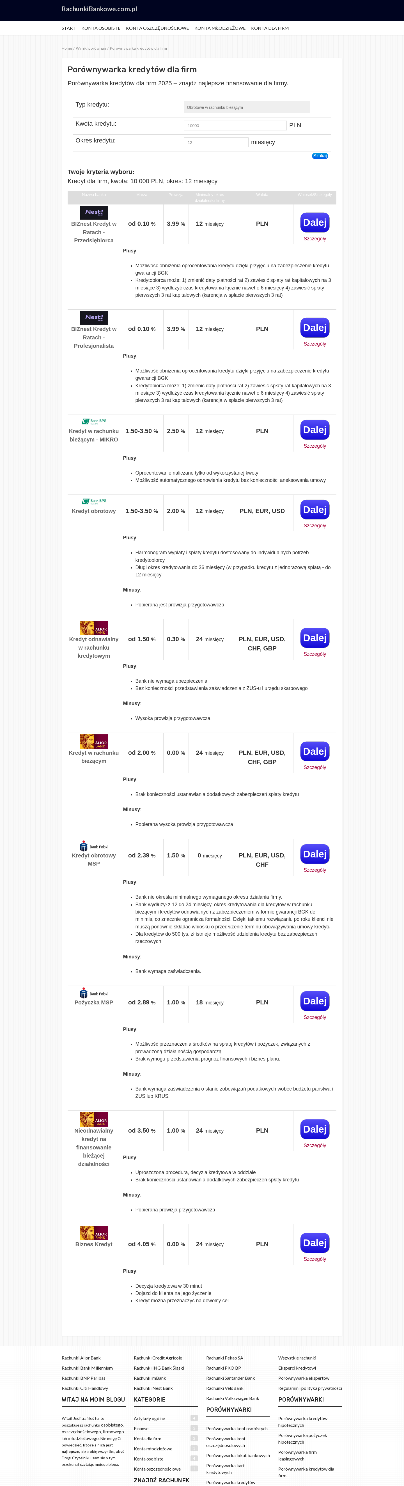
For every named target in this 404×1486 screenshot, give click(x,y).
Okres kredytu (94, 140)
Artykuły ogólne (149, 1418)
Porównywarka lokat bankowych (238, 1455)
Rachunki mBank (150, 1378)
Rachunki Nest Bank (153, 1388)
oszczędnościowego (81, 1431)
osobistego (112, 1424)
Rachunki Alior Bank (81, 1357)
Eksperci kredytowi (297, 1367)
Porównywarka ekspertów (303, 1378)
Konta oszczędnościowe (157, 28)
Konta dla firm (270, 28)
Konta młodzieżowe (219, 28)
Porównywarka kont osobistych (237, 1428)
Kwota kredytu (94, 124)
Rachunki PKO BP (223, 1367)
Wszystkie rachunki (297, 1357)
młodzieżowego (83, 1438)
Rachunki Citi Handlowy (85, 1388)
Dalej (315, 222)
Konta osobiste (100, 28)
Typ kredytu (91, 105)
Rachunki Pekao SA (224, 1357)
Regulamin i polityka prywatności (310, 1388)
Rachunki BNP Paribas (83, 1378)
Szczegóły (315, 238)
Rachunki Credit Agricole (158, 1357)
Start (69, 28)
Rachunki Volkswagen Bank (232, 1398)
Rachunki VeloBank (225, 1388)
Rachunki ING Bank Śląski (159, 1367)
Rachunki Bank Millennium (87, 1367)
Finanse (141, 1428)
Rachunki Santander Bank (230, 1378)
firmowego (113, 1431)
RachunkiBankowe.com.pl (99, 9)
